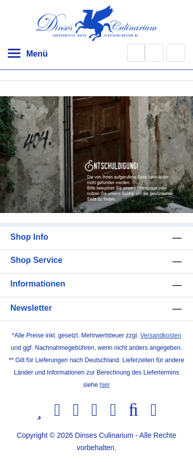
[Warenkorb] (176, 52)
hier (105, 384)
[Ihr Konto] (154, 53)
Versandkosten (161, 335)
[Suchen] (136, 53)
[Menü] (27, 54)
